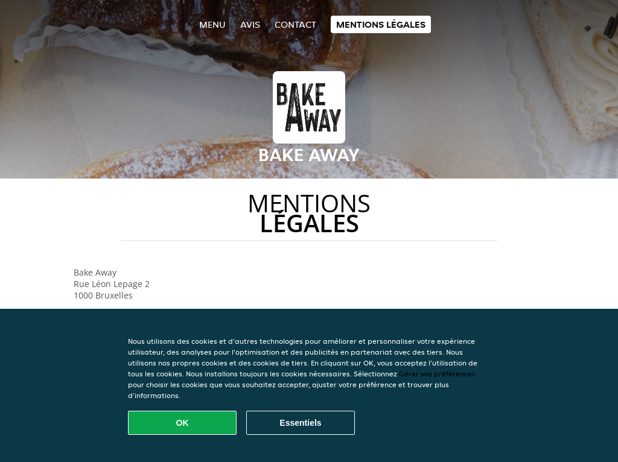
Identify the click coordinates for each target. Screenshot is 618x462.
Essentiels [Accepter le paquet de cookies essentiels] (300, 423)
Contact (295, 24)
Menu (212, 24)
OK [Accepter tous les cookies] (182, 423)
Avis (250, 24)
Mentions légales (380, 24)
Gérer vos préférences (437, 373)
